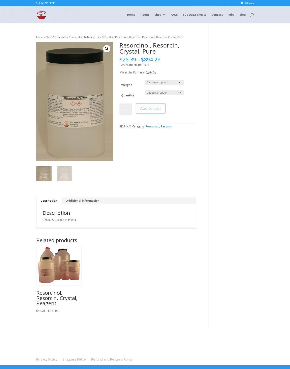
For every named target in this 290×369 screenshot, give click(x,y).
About (145, 15)
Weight (126, 85)
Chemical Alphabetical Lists (85, 37)
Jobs (231, 15)
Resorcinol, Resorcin (127, 37)
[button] (106, 48)
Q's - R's (108, 37)
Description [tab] (48, 201)
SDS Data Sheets (194, 15)
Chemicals (60, 37)
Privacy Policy (46, 359)
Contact (217, 15)
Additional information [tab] (82, 201)
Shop (158, 15)
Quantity (127, 95)
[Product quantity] (125, 109)
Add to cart (150, 108)
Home (131, 15)
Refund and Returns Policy (112, 359)
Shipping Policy (74, 359)
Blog (242, 15)
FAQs (174, 15)
